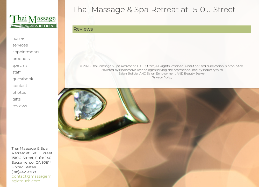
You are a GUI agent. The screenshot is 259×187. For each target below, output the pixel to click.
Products (21, 58)
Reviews (19, 106)
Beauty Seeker (194, 73)
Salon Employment (161, 73)
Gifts (16, 99)
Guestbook (22, 79)
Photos (19, 92)
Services (20, 45)
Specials (19, 65)
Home (18, 38)
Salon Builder (129, 73)
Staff (16, 72)
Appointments (25, 52)
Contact (19, 85)
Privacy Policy (162, 77)
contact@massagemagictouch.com (31, 178)
